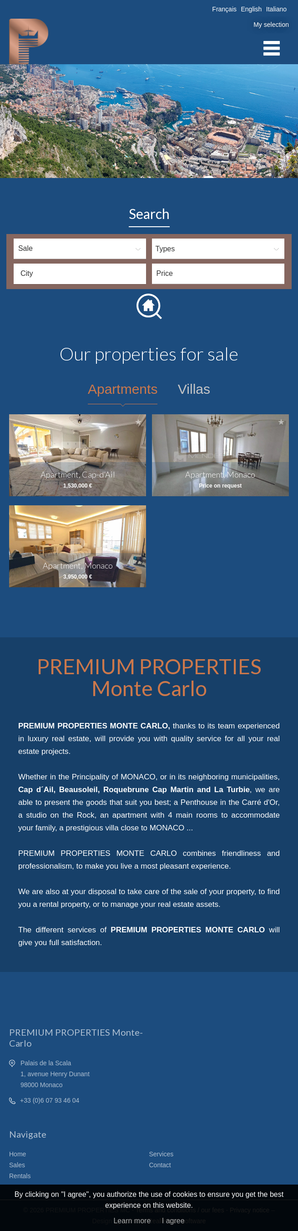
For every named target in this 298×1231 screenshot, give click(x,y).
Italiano (276, 9)
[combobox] (80, 274)
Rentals (19, 1176)
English (251, 9)
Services (161, 1154)
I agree (173, 1221)
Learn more (132, 1221)
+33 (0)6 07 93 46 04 (49, 1100)
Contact (160, 1165)
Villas (194, 389)
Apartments (122, 389)
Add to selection (138, 422)
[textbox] (82, 273)
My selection (271, 24)
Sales (17, 1165)
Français (224, 9)
